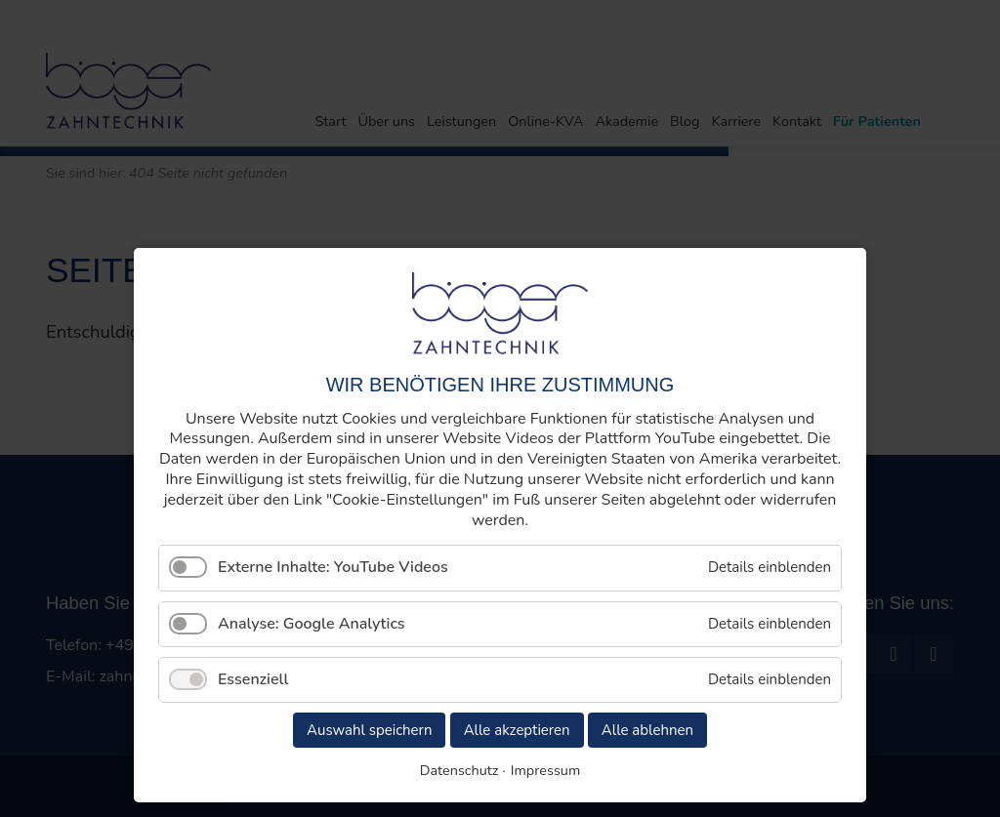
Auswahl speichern (369, 730)
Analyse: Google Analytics (311, 623)
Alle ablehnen (647, 730)
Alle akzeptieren (517, 730)
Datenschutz (459, 770)
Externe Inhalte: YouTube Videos (333, 567)
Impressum (545, 770)
